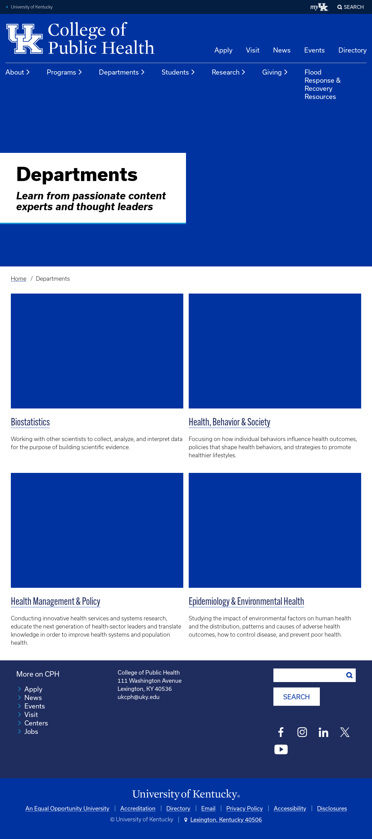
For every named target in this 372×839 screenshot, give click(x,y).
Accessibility (290, 808)
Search (354, 7)
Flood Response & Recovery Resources (323, 84)
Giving (275, 72)
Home (18, 279)
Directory (352, 50)
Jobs (31, 731)
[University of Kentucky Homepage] (186, 794)
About (17, 72)
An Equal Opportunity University (67, 808)
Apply (223, 50)
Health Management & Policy (55, 602)
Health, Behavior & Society (229, 423)
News (282, 50)
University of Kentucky (32, 7)
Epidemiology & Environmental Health (246, 602)
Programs (65, 72)
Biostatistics (30, 423)
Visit (253, 50)
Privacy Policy (244, 808)
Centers (36, 723)
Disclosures (332, 808)
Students (178, 72)
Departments (122, 72)
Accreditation (138, 808)
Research (229, 72)
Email (208, 808)
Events (314, 50)
